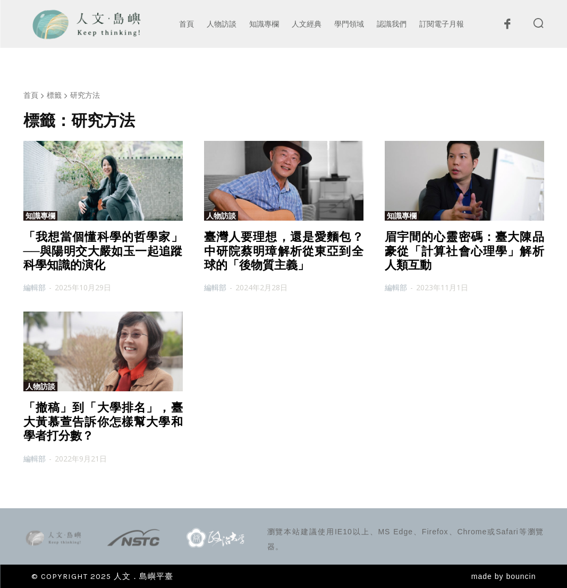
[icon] (507, 26)
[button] (538, 23)
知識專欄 (40, 216)
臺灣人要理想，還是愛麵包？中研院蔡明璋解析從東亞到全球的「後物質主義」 (283, 251)
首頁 (30, 95)
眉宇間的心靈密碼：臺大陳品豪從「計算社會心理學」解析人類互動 (464, 251)
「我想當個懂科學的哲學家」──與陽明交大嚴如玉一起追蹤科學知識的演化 (103, 251)
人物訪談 (221, 216)
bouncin (521, 576)
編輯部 (34, 287)
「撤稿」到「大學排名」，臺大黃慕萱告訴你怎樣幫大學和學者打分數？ (103, 421)
